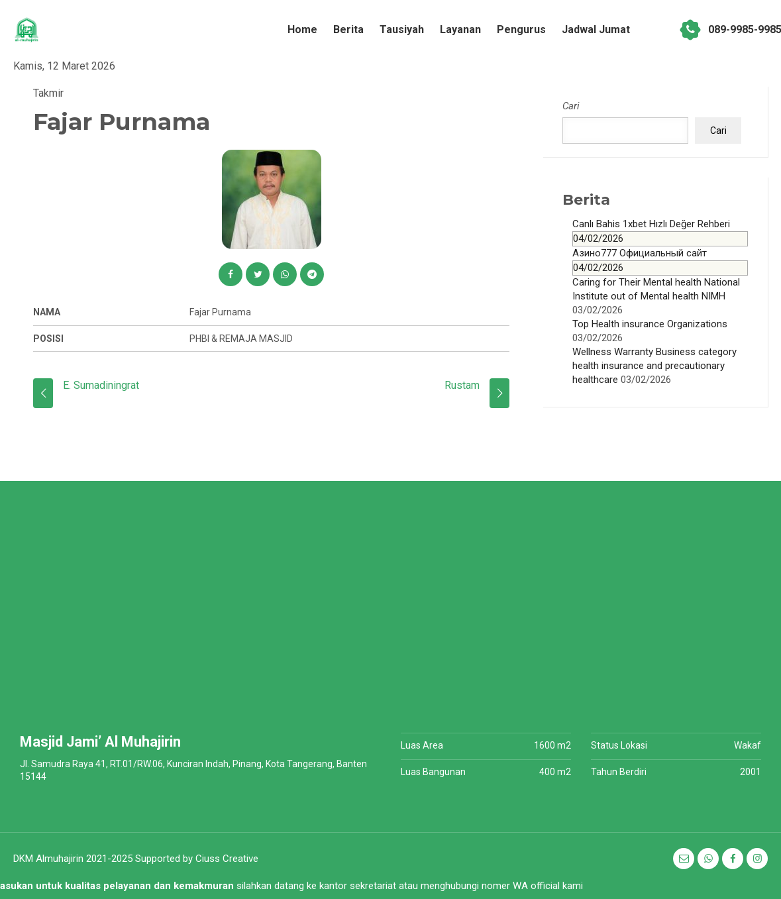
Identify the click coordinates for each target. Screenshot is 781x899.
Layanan (460, 29)
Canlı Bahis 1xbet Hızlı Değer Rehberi (660, 232)
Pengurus (521, 29)
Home (302, 29)
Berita (348, 29)
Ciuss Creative (226, 859)
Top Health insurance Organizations (649, 324)
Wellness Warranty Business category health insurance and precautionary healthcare (654, 366)
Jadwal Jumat (596, 29)
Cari (571, 106)
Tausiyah (402, 29)
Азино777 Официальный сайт (660, 261)
